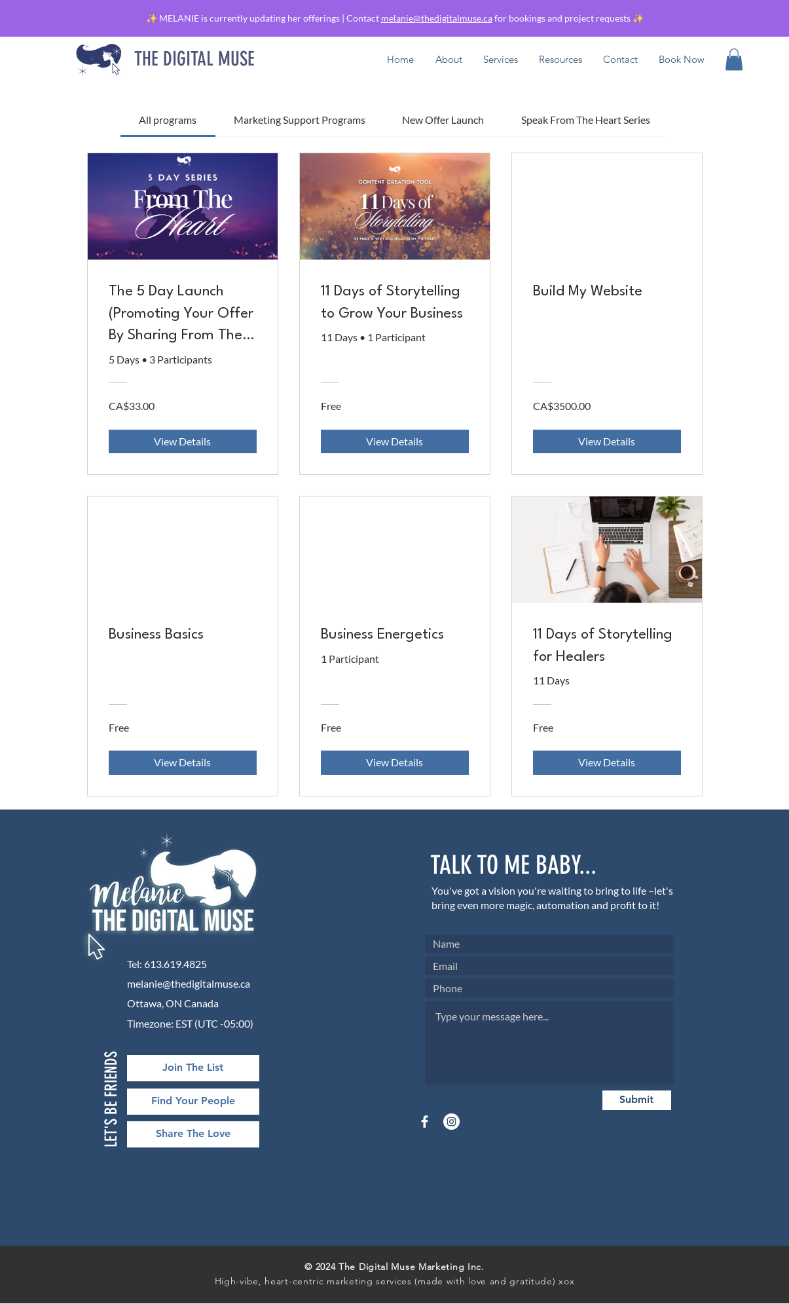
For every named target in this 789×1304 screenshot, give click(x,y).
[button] (560, 59)
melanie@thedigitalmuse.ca (436, 18)
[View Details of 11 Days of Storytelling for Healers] (607, 762)
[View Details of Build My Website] (607, 441)
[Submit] (636, 1100)
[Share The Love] (193, 1134)
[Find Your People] (193, 1102)
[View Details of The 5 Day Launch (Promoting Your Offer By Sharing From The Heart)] (183, 441)
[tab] (167, 120)
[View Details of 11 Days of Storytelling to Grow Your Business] (395, 441)
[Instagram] (451, 1121)
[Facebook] (424, 1121)
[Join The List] (193, 1068)
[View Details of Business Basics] (183, 762)
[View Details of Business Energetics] (395, 762)
